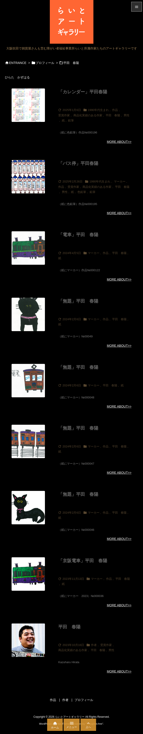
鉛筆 (71, 120)
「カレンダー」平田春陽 (82, 91)
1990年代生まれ (98, 110)
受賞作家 (64, 115)
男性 (126, 115)
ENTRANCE (17, 63)
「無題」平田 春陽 (78, 301)
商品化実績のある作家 (87, 115)
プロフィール (45, 63)
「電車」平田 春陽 (78, 234)
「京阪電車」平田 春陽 (82, 560)
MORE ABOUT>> (119, 142)
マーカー (119, 181)
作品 (115, 110)
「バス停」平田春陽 (78, 163)
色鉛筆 (81, 192)
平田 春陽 (113, 115)
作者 (94, 645)
